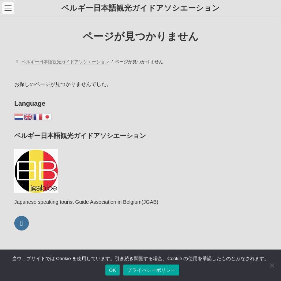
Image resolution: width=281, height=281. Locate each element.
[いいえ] (272, 265)
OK (112, 270)
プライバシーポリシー (151, 270)
